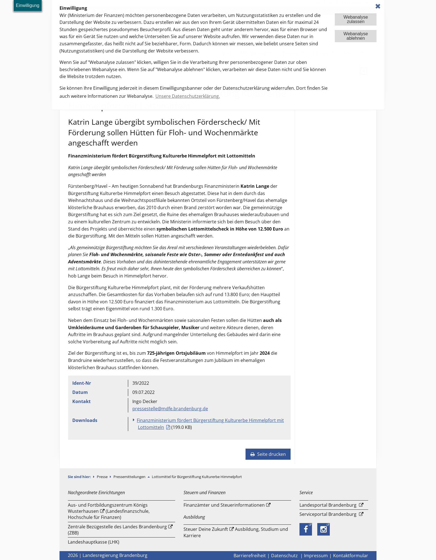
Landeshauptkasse (87, 542)
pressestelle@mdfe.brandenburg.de (170, 409)
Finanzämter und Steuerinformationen (224, 505)
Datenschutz (285, 555)
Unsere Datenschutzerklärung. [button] (187, 96)
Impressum (316, 555)
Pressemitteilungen (129, 476)
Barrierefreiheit (250, 555)
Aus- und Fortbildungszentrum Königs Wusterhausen (108, 508)
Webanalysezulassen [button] (355, 19)
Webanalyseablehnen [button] (355, 36)
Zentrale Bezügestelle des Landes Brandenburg (117, 527)
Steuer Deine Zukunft (206, 529)
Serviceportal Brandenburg (327, 514)
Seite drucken (268, 454)
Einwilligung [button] (27, 5)
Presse (102, 476)
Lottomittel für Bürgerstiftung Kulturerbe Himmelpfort (197, 476)
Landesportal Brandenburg (327, 505)
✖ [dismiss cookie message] (378, 6)
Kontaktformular (350, 555)
